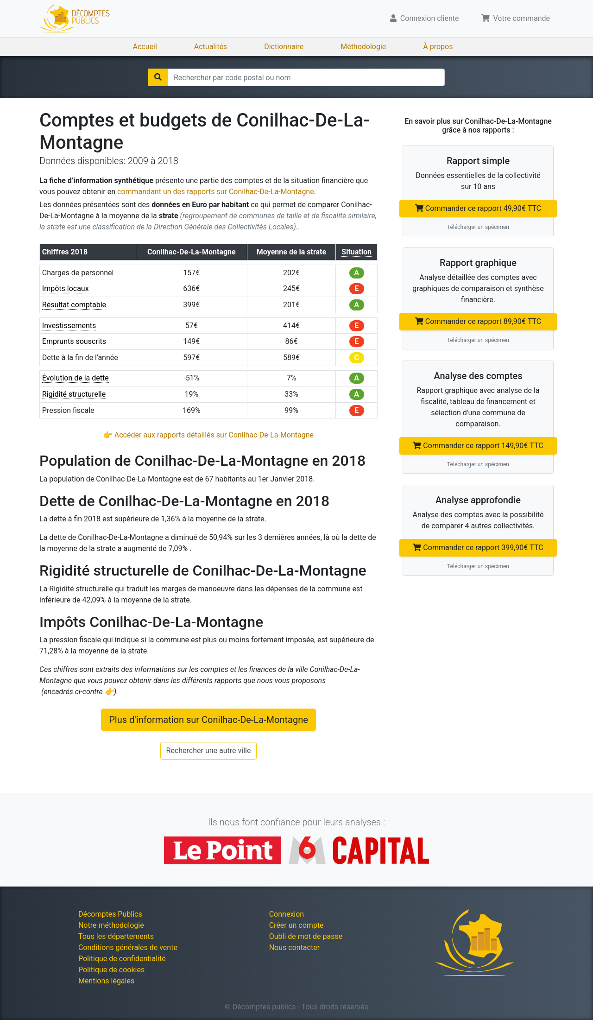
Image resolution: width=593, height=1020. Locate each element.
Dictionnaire (283, 46)
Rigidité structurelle (74, 394)
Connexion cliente (424, 18)
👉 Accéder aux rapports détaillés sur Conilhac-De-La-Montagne (208, 435)
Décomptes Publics (110, 914)
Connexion (286, 914)
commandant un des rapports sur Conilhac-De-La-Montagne (215, 191)
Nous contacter (294, 947)
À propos (438, 46)
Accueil (145, 46)
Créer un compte (296, 925)
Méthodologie (363, 46)
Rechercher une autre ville (208, 750)
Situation (356, 251)
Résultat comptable (74, 304)
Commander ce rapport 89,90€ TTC (478, 321)
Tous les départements (116, 936)
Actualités (210, 46)
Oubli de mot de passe (306, 936)
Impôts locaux (65, 288)
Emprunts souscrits (74, 341)
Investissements (69, 325)
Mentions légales (106, 980)
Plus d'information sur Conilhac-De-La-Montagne (208, 719)
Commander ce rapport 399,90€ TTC (478, 547)
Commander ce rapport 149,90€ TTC (478, 445)
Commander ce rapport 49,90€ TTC (478, 208)
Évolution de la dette (75, 378)
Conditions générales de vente (127, 947)
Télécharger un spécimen (478, 227)
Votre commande (515, 18)
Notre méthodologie (111, 925)
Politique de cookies (111, 969)
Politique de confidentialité (122, 958)
